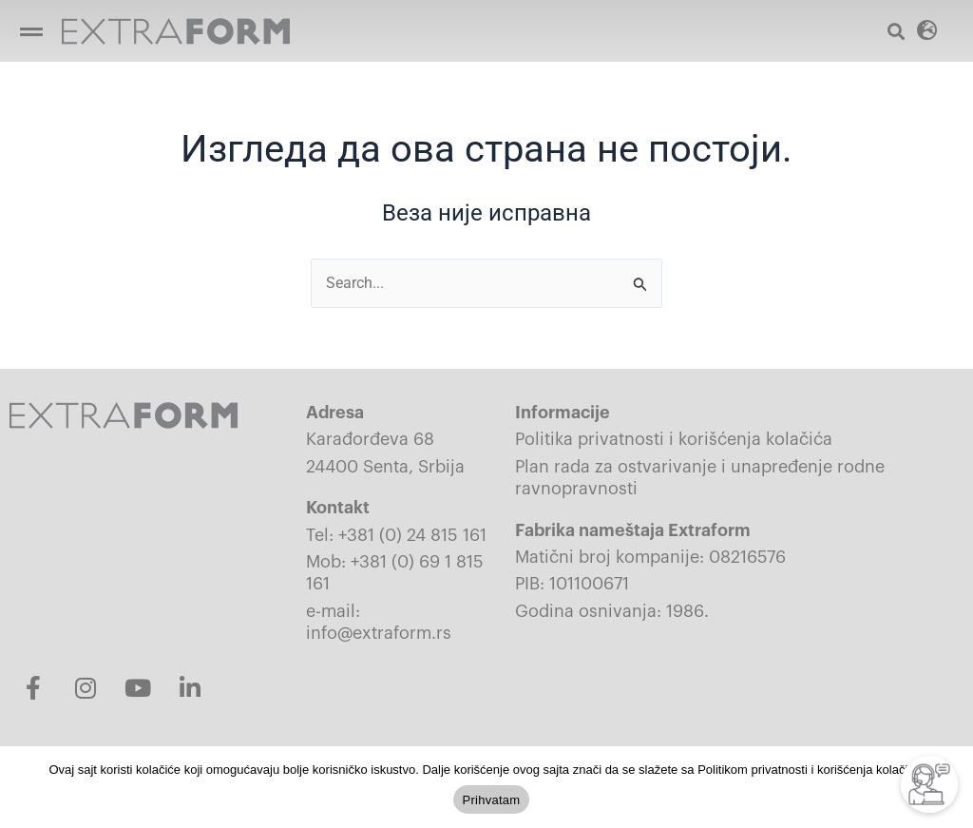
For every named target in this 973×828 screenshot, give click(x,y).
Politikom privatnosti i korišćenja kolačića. (810, 769)
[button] (31, 31)
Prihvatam (492, 800)
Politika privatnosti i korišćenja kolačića (673, 440)
